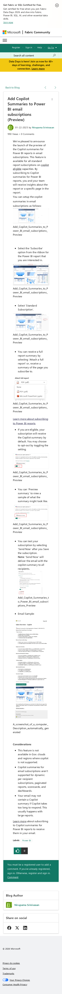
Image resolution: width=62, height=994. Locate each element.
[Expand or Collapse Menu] (5, 40)
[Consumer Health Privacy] (31, 984)
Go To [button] (51, 47)
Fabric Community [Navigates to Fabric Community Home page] (37, 32)
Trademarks (8, 973)
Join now (8, 22)
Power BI (26, 840)
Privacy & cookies (11, 963)
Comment (12, 877)
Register (16, 47)
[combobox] (35, 55)
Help (39, 47)
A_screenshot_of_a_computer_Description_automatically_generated (31, 728)
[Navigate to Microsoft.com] (12, 32)
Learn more (38, 68)
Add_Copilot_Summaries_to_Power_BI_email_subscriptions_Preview (30, 230)
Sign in (28, 47)
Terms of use (9, 968)
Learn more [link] (19, 821)
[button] (52, 99)
